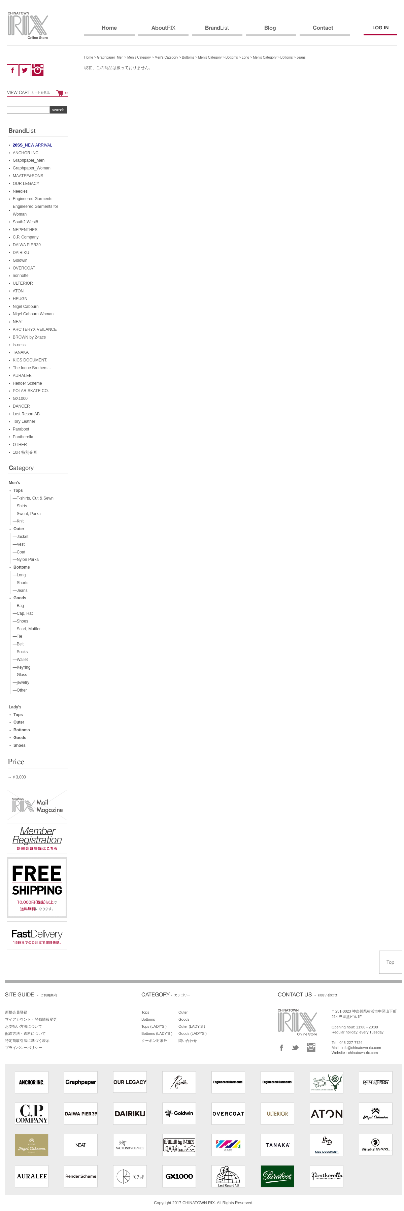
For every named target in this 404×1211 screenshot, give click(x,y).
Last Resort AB (26, 414)
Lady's (15, 707)
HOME (109, 31)
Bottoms (188, 57)
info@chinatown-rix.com (361, 1048)
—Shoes (19, 621)
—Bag (17, 605)
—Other (18, 690)
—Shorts (19, 582)
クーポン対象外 (154, 1041)
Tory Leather (24, 421)
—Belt (17, 644)
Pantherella (23, 437)
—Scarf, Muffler (25, 629)
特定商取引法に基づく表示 (27, 1041)
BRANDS (217, 31)
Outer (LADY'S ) (191, 1026)
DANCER (21, 406)
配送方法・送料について (25, 1033)
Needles (20, 191)
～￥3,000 (17, 777)
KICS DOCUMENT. (30, 360)
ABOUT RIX (163, 31)
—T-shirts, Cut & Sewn (32, 498)
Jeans (301, 57)
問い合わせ (187, 1041)
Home (88, 57)
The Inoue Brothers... (32, 367)
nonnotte (21, 275)
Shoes (19, 745)
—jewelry (19, 682)
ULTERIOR (23, 283)
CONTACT (325, 31)
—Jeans (19, 590)
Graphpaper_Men (110, 57)
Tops (18, 490)
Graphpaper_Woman (31, 168)
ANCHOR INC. (26, 153)
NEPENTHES (25, 229)
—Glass (18, 674)
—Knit (17, 521)
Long (245, 57)
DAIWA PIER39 (27, 245)
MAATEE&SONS (28, 175)
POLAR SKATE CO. (31, 390)
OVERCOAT (24, 268)
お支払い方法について (23, 1026)
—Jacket (19, 536)
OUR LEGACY (26, 183)
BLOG (271, 31)
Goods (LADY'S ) (192, 1033)
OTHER (20, 444)
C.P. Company (25, 237)
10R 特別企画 (25, 452)
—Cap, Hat (21, 613)
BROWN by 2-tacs (29, 337)
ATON (18, 291)
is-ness (19, 345)
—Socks (19, 651)
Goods (19, 598)
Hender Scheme (27, 383)
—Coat (17, 552)
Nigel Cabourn (26, 306)
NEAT (18, 321)
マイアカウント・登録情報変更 (31, 1019)
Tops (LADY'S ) (154, 1026)
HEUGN (20, 298)
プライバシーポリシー (23, 1048)
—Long (18, 575)
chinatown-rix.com (363, 1053)
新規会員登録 (16, 1012)
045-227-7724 (351, 1043)
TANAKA (21, 352)
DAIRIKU (21, 252)
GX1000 (20, 398)
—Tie (16, 636)
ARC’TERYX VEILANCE (35, 329)
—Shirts (18, 506)
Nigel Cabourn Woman (33, 314)
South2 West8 (25, 222)
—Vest (17, 544)
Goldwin (20, 260)
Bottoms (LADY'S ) (156, 1033)
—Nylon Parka (24, 559)
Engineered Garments (32, 198)
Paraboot (21, 429)
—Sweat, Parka (25, 513)
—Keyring (20, 667)
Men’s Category (139, 57)
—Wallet (19, 659)
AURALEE (22, 375)
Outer (18, 529)
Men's (14, 482)
